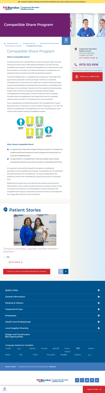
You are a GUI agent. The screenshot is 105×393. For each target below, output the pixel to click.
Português (51, 355)
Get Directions (87, 58)
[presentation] (35, 256)
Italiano (91, 348)
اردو (89, 355)
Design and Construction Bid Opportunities (17, 335)
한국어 (7, 355)
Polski (35, 355)
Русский (63, 355)
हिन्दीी (78, 348)
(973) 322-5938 (88, 64)
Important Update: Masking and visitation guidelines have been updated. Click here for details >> (53, 1)
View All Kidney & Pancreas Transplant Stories (26, 271)
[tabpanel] (35, 230)
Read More (14, 262)
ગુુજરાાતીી (56, 348)
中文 (20, 355)
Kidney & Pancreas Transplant (49, 43)
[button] (94, 389)
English (8, 348)
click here (52, 367)
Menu (4, 389)
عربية (19, 348)
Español (77, 355)
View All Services (87, 76)
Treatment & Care (12, 43)
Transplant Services (29, 43)
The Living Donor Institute (13, 46)
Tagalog (32, 348)
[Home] (21, 8)
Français (44, 348)
